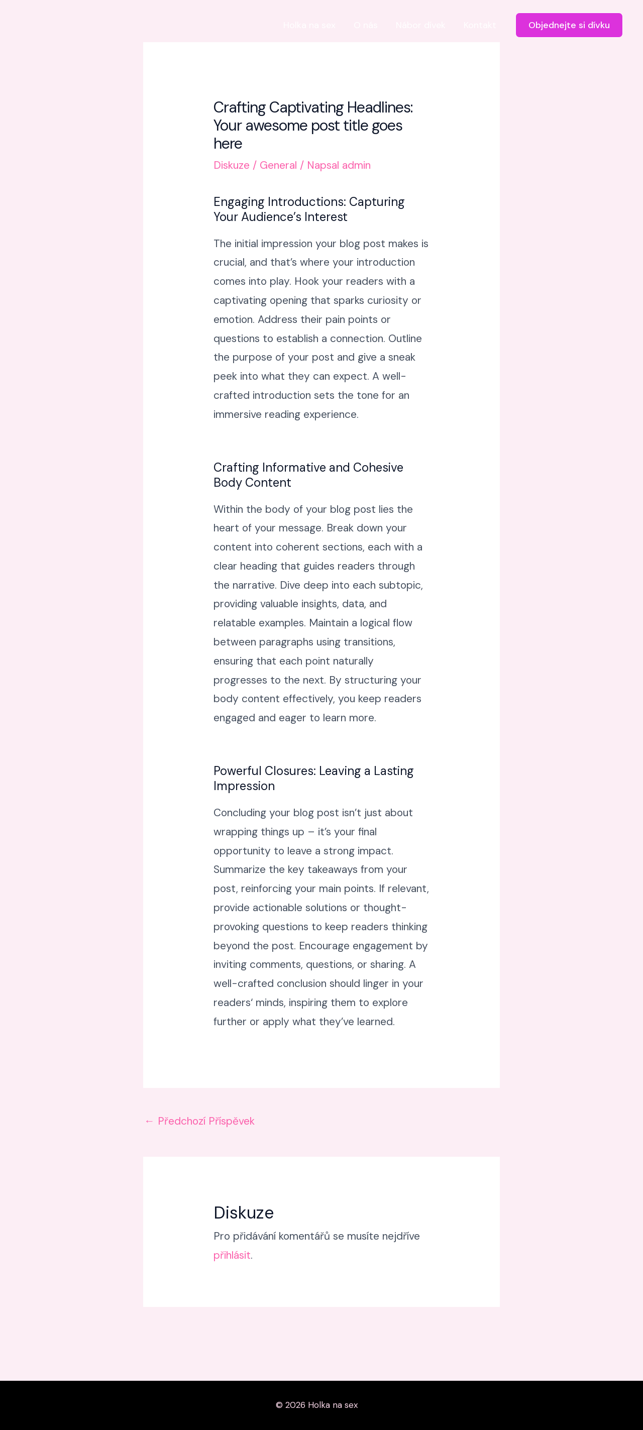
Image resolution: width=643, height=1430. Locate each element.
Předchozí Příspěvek (199, 1121)
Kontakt (480, 25)
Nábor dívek (421, 25)
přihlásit (232, 1255)
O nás (366, 25)
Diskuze (231, 165)
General (278, 165)
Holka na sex (309, 25)
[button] (569, 25)
